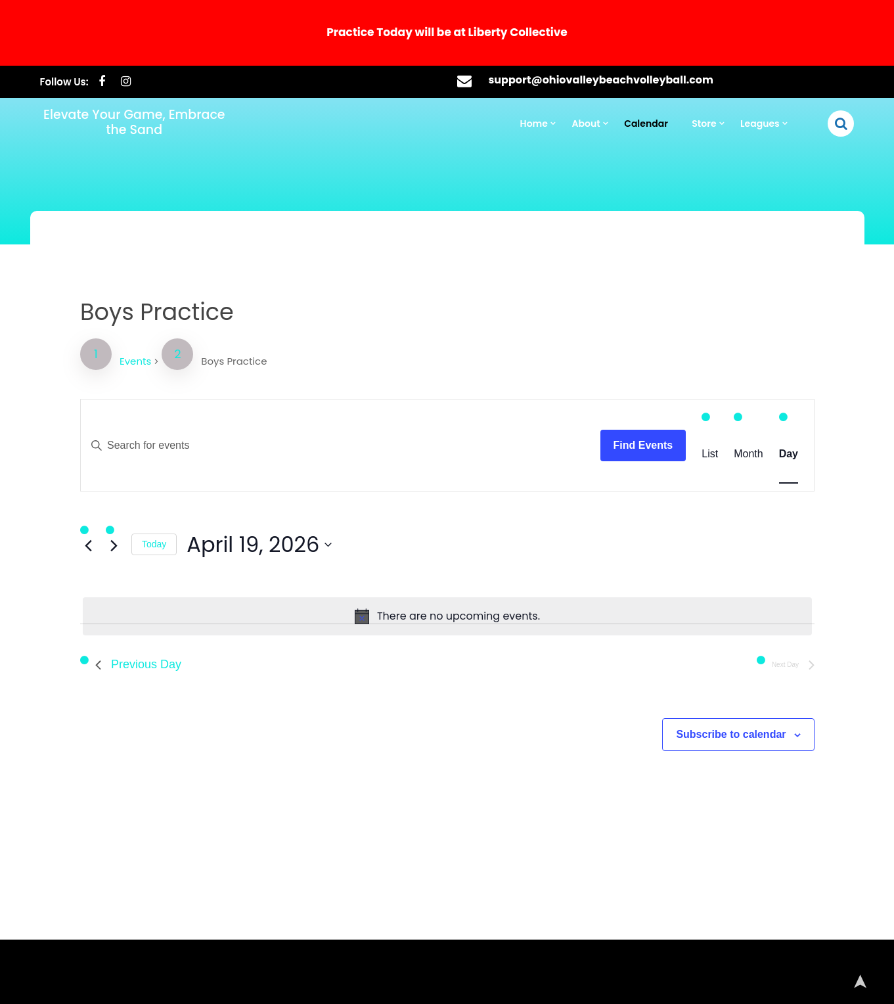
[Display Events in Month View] (721, 405)
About (585, 66)
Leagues (760, 66)
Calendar (646, 66)
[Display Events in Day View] (758, 405)
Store (704, 66)
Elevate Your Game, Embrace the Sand (134, 65)
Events (162, 321)
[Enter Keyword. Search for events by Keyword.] (350, 397)
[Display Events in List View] (686, 405)
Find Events (625, 397)
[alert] (447, 553)
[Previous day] (119, 489)
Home (534, 66)
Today (180, 488)
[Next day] (143, 489)
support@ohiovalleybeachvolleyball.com (600, 22)
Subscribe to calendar (705, 661)
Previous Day (165, 597)
